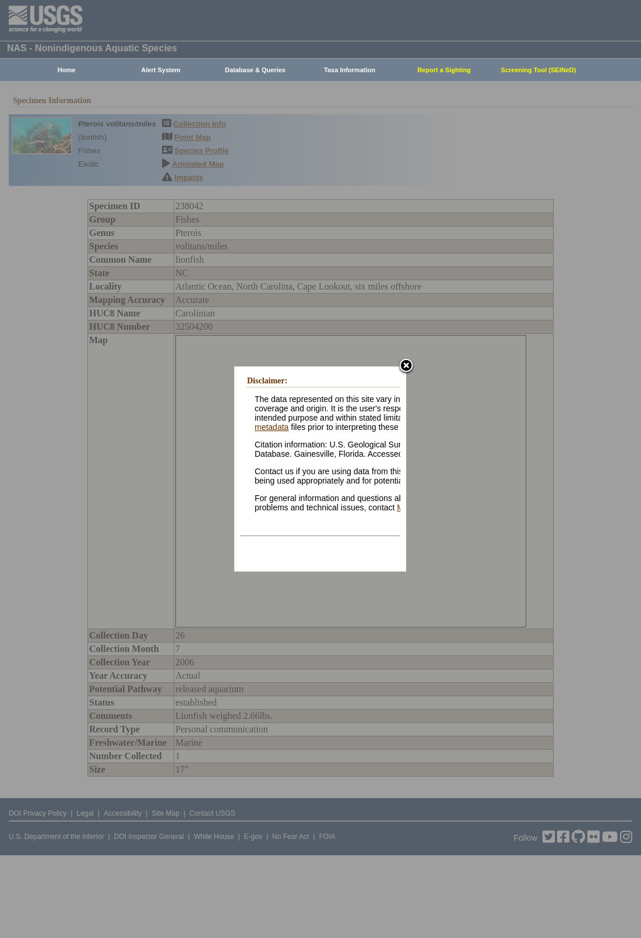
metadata (271, 427)
